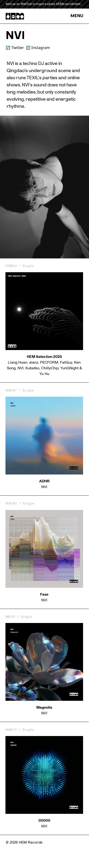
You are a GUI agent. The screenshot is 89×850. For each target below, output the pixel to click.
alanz (33, 362)
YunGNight (69, 368)
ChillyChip (50, 368)
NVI (20, 368)
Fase (44, 594)
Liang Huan (17, 362)
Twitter (17, 47)
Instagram (40, 47)
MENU (76, 16)
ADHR (44, 481)
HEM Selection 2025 (44, 356)
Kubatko (32, 368)
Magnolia (44, 707)
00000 (44, 820)
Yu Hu (44, 373)
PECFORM (49, 362)
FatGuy (66, 362)
